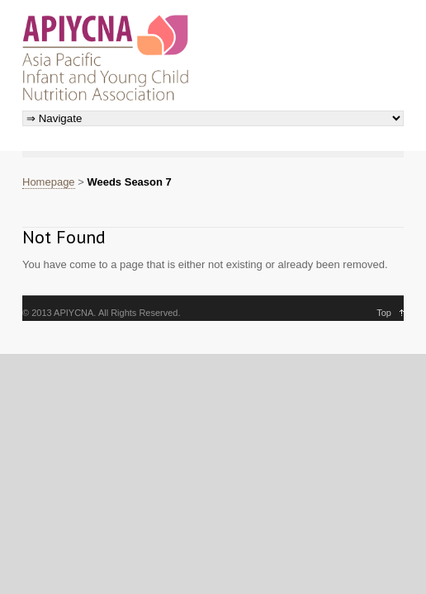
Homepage (48, 182)
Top (383, 313)
